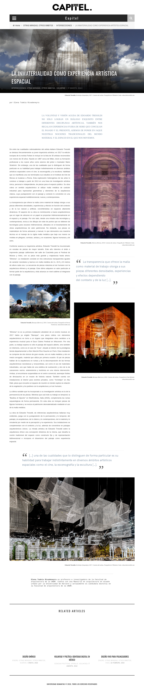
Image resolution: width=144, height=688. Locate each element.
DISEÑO (15, 660)
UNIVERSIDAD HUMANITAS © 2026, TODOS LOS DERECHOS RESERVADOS (72, 684)
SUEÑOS (23, 663)
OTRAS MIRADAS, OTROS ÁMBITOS (41, 88)
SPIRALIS (74, 664)
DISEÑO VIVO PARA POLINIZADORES (115, 656)
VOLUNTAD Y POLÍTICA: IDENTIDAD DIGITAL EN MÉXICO (72, 658)
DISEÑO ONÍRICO (28, 656)
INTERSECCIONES (19, 88)
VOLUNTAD (61, 88)
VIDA (107, 663)
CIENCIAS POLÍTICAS (62, 664)
